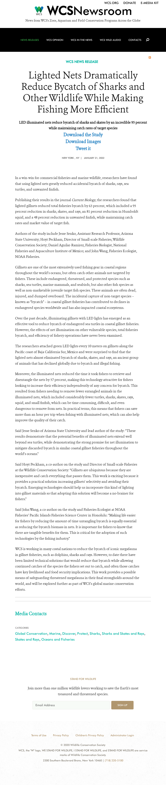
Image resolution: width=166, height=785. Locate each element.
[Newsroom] (83, 11)
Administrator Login (122, 735)
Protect (82, 633)
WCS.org (111, 3)
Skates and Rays (27, 639)
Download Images (83, 142)
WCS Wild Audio (110, 39)
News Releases (30, 39)
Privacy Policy (61, 735)
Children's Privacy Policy (89, 735)
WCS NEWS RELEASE (82, 62)
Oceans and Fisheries (58, 639)
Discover (68, 633)
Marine (54, 633)
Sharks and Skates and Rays (123, 633)
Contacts (134, 39)
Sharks (95, 633)
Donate (129, 3)
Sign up (122, 705)
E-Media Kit (149, 3)
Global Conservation (31, 633)
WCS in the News (81, 39)
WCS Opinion (54, 39)
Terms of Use (38, 735)
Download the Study (83, 135)
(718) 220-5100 (114, 760)
